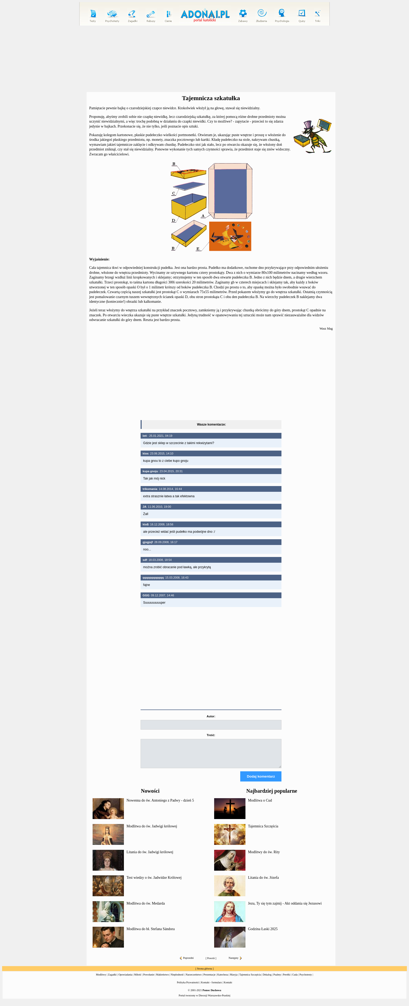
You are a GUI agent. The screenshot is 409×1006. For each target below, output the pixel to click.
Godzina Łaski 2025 (263, 934)
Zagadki (112, 979)
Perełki (286, 979)
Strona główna (204, 973)
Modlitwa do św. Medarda (146, 908)
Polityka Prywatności (188, 987)
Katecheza (222, 979)
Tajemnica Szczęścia (263, 831)
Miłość (137, 979)
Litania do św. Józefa (263, 882)
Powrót (211, 962)
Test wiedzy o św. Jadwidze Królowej (154, 882)
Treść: (211, 735)
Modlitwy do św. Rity (264, 857)
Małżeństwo (162, 979)
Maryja (234, 979)
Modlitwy (101, 979)
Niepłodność (177, 979)
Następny (235, 962)
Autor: (211, 716)
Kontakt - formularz (211, 987)
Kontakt (228, 987)
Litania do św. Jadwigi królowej (150, 857)
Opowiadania (125, 979)
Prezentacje (209, 979)
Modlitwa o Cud (260, 805)
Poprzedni (187, 962)
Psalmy (277, 979)
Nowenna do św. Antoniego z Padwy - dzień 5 (160, 805)
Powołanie (148, 979)
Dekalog (267, 979)
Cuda (295, 979)
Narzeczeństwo (194, 979)
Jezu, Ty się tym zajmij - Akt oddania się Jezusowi (285, 908)
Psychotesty (305, 979)
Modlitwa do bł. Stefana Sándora (151, 934)
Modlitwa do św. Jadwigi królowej (152, 831)
